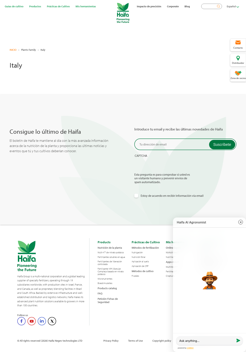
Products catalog (107, 288)
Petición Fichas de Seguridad (108, 300)
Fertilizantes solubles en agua (111, 257)
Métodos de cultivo (143, 271)
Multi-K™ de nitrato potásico (111, 252)
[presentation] (163, 165)
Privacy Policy (111, 340)
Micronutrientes (105, 278)
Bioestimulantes (105, 283)
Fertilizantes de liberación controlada (110, 263)
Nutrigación (137, 252)
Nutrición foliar (138, 257)
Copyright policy (161, 340)
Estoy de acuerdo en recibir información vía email (172, 196)
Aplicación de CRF (140, 266)
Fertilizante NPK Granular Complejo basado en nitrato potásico (111, 271)
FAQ (100, 293)
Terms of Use (135, 340)
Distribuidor (238, 62)
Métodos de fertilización (145, 247)
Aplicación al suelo (140, 261)
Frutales (135, 276)
